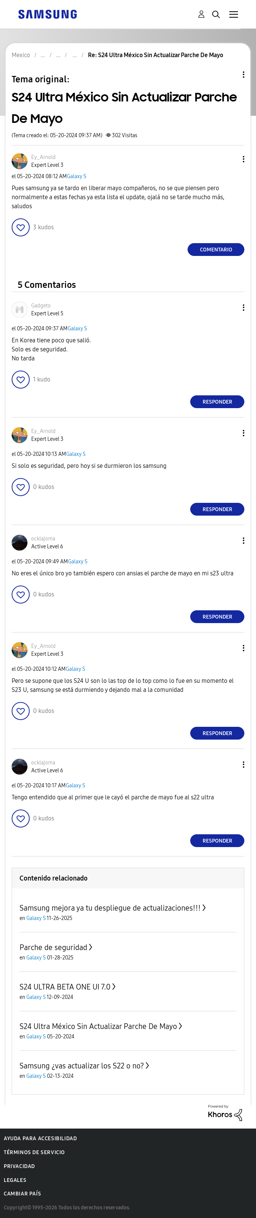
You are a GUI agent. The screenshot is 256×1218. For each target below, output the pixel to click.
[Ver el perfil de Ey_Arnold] (43, 157)
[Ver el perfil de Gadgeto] (41, 306)
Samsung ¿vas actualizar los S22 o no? (82, 1065)
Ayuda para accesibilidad (40, 1138)
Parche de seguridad (53, 947)
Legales (15, 1180)
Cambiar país (22, 1194)
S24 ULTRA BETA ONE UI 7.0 (65, 986)
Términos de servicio (34, 1152)
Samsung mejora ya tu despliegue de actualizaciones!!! (110, 907)
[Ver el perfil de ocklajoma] (43, 539)
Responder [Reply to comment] (217, 402)
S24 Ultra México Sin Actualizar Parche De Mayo (98, 1026)
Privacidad (19, 1166)
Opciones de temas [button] (230, 74)
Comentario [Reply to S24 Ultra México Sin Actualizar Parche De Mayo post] (216, 250)
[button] (231, 159)
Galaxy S (76, 176)
